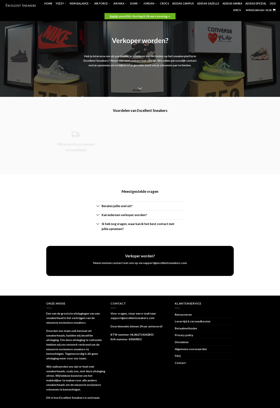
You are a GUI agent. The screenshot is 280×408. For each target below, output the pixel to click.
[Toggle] (97, 206)
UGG (273, 3)
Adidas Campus (183, 3)
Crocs (164, 3)
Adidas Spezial (255, 3)
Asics (237, 10)
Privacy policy (184, 335)
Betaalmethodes (186, 328)
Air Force (102, 3)
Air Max (120, 3)
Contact (180, 362)
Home (48, 3)
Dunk (135, 3)
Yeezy (61, 3)
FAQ (178, 355)
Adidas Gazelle (208, 3)
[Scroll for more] (140, 88)
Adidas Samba (232, 3)
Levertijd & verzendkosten (192, 321)
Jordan (150, 3)
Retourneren (183, 314)
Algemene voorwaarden (191, 349)
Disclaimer (182, 342)
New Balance (80, 3)
